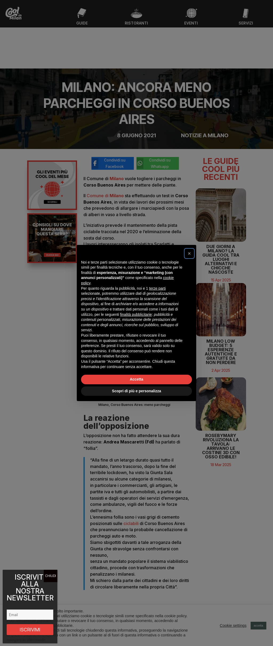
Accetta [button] (136, 379)
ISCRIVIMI (30, 629)
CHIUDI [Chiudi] (50, 576)
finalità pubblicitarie (136, 314)
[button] (189, 253)
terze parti (157, 288)
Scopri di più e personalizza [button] (136, 391)
